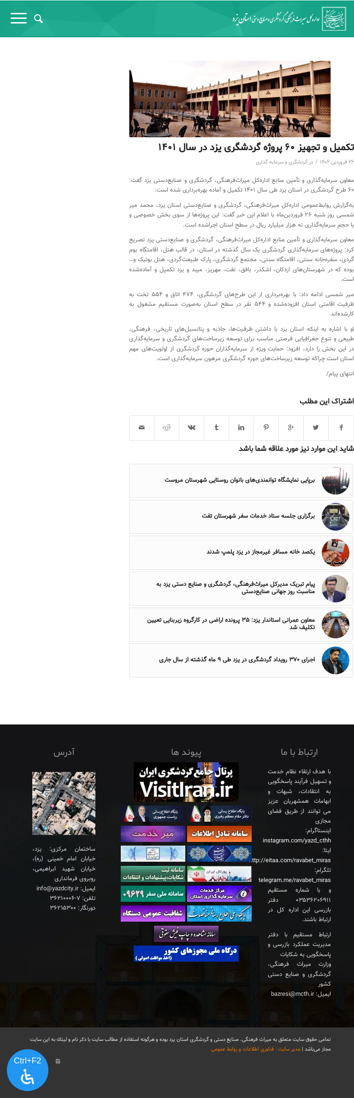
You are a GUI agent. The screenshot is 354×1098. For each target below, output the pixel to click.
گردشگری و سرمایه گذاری (281, 162)
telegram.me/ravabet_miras (295, 880)
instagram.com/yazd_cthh (297, 841)
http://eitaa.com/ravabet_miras (290, 860)
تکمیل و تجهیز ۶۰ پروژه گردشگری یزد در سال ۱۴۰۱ (256, 147)
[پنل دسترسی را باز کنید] (27, 1070)
